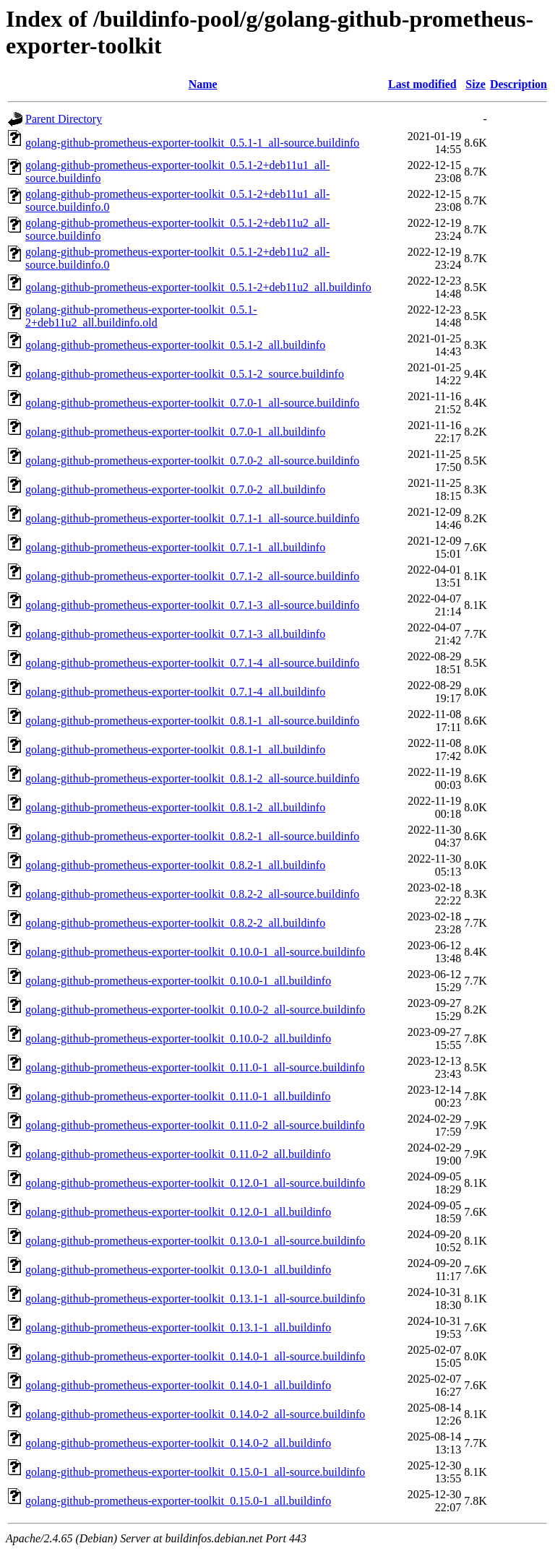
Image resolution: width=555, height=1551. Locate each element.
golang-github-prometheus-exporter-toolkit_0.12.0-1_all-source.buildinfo (195, 1183)
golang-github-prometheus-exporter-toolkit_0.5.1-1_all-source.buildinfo (192, 143)
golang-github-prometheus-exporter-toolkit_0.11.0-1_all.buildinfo (178, 1096)
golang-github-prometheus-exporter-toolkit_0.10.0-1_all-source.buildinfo (195, 952)
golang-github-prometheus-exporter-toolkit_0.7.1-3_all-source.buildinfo (192, 605)
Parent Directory (63, 119)
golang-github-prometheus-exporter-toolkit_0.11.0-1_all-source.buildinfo (195, 1067)
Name (203, 84)
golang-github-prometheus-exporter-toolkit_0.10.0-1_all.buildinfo (178, 981)
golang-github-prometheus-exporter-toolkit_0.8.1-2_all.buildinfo (175, 807)
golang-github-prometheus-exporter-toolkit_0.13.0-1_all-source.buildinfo (195, 1241)
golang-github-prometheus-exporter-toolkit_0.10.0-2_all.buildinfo (178, 1038)
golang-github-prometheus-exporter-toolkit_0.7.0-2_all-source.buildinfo (192, 460)
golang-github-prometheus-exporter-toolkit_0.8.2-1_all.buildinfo (175, 865)
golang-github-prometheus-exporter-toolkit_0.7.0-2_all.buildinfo (175, 489)
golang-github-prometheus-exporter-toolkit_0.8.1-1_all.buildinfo (175, 749)
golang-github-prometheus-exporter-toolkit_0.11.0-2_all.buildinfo (178, 1154)
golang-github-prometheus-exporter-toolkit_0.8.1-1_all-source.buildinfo (192, 720)
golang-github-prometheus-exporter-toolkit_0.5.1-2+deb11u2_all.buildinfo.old (141, 316)
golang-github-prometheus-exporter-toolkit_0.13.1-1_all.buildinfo (178, 1327)
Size (475, 84)
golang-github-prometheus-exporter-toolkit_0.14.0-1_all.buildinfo (178, 1385)
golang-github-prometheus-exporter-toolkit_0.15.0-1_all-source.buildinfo (195, 1472)
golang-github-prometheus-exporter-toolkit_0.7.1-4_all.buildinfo (175, 692)
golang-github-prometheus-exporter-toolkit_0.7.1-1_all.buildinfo (175, 547)
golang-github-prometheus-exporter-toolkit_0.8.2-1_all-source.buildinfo (192, 836)
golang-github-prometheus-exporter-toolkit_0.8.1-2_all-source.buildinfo (192, 778)
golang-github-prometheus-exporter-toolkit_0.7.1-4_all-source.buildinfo (192, 663)
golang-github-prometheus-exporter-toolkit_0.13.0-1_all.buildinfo (178, 1269)
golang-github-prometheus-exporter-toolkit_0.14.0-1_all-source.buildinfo (195, 1356)
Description (518, 84)
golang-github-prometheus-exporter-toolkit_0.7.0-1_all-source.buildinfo (192, 403)
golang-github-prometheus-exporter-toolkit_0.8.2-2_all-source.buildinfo (192, 894)
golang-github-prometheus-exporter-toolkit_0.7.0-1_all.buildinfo (175, 431)
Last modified (422, 84)
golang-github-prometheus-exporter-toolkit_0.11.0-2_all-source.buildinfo (195, 1125)
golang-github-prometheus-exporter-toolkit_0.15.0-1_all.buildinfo (178, 1501)
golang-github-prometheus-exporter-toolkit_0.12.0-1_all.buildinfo (178, 1212)
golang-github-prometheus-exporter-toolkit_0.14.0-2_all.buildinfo (178, 1443)
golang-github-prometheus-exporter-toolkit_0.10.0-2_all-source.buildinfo (195, 1009)
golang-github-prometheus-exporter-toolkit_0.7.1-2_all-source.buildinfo (192, 576)
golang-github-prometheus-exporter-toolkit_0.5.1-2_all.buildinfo (175, 345)
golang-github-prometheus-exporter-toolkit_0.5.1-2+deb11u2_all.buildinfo (198, 287)
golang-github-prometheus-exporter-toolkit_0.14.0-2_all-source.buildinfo (195, 1414)
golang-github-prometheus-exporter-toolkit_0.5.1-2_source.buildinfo (184, 374)
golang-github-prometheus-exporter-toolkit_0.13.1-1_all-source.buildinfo (195, 1298)
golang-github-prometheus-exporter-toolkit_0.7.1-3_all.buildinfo (175, 634)
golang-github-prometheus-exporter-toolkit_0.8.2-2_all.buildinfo (175, 923)
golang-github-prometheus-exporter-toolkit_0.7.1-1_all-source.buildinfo (192, 518)
